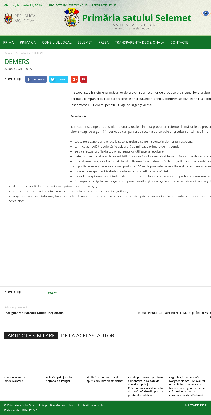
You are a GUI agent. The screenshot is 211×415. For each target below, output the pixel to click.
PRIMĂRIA (28, 42)
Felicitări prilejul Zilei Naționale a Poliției (59, 379)
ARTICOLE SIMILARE (31, 335)
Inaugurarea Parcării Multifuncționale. (34, 313)
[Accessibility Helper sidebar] (206, 13)
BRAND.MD (30, 410)
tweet (52, 293)
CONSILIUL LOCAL (57, 42)
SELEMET (85, 42)
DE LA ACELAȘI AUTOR (87, 335)
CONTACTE (179, 42)
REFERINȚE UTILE (103, 5)
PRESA (103, 42)
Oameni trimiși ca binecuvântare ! (15, 379)
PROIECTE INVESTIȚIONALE (67, 5)
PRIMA (8, 42)
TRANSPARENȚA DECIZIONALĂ (139, 42)
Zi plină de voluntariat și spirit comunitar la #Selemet (105, 379)
